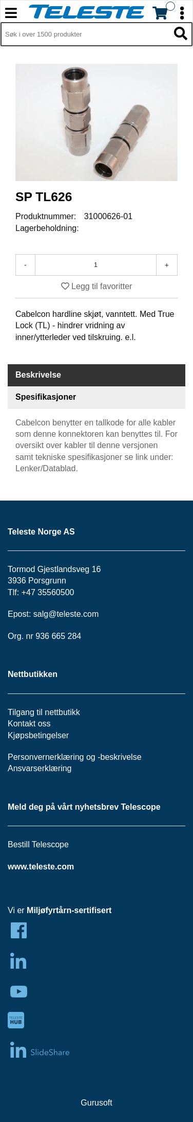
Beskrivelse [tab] (38, 374)
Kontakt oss (29, 723)
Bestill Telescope (38, 844)
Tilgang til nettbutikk (44, 712)
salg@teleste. (58, 614)
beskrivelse (121, 757)
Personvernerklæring (46, 757)
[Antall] (96, 265)
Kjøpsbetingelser (38, 735)
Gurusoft (96, 1102)
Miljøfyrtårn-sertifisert (69, 910)
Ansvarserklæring (39, 768)
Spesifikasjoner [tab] (45, 397)
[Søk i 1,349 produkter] (85, 34)
